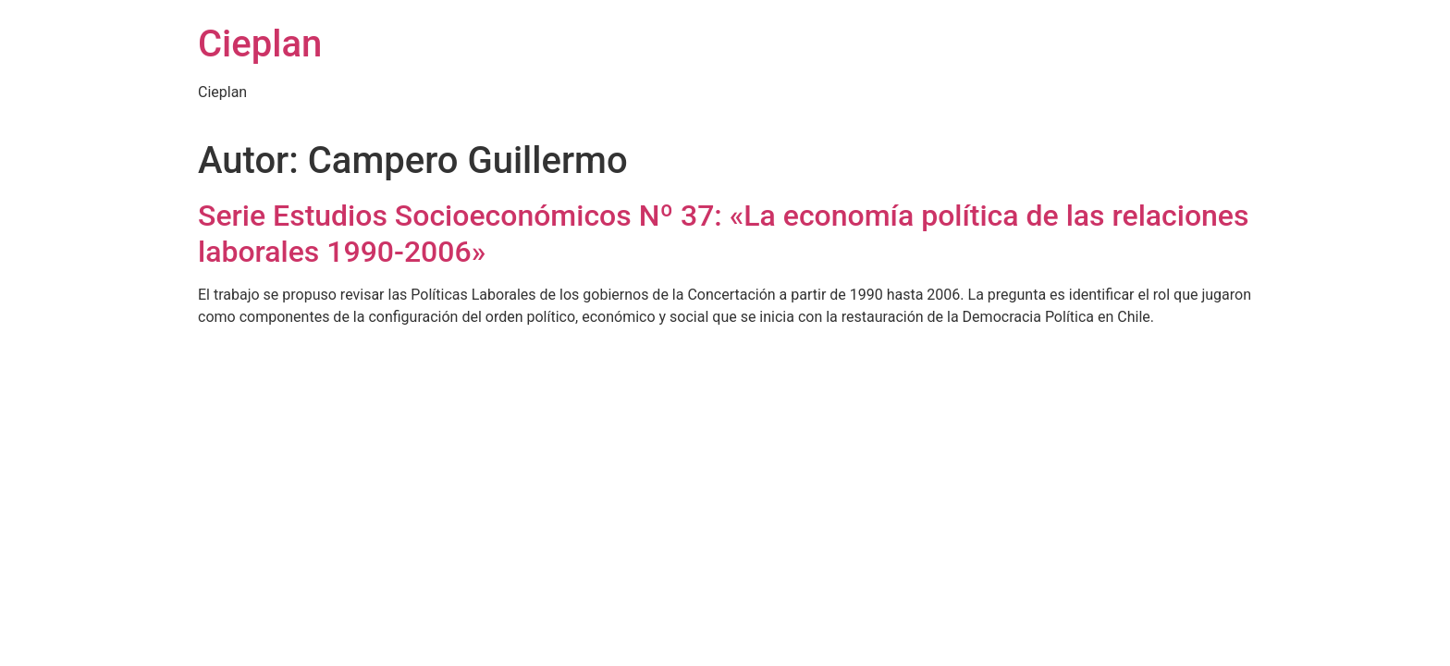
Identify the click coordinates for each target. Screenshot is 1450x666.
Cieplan (260, 44)
